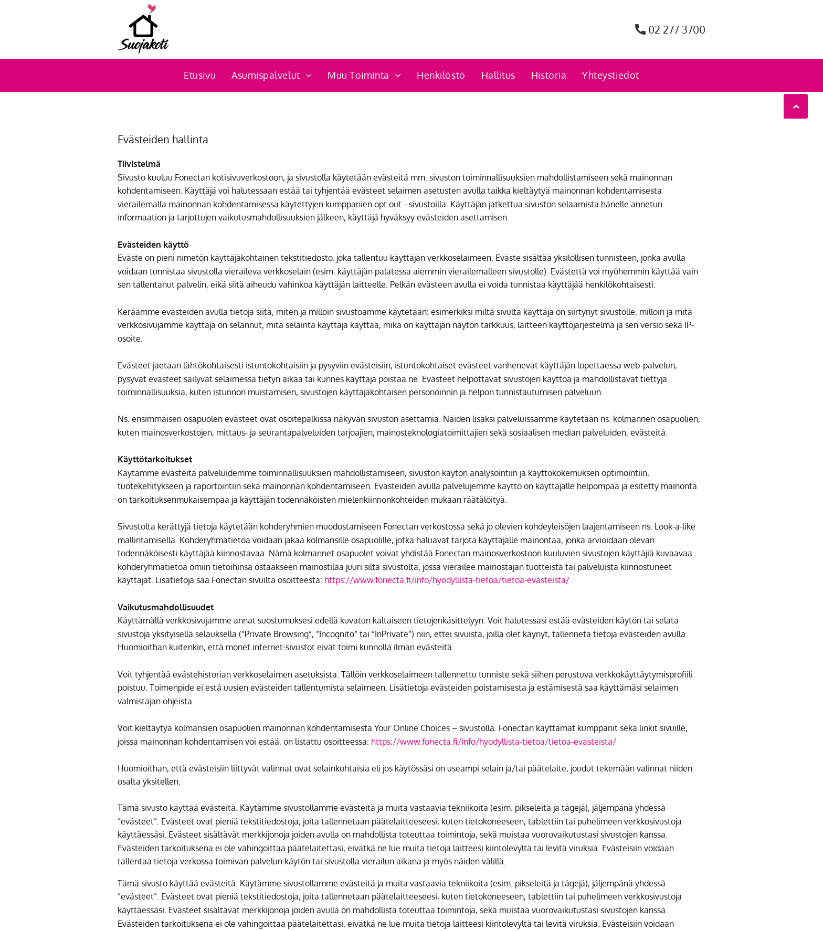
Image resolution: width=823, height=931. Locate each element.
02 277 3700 (676, 29)
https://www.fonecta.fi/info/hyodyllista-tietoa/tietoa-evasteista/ (446, 580)
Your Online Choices (412, 728)
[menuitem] (200, 75)
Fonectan (192, 177)
